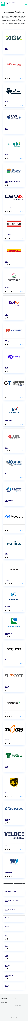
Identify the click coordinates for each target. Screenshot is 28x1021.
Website (21, 52)
